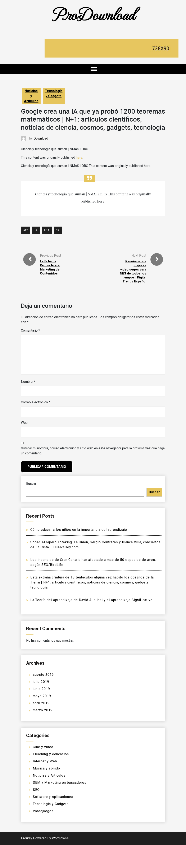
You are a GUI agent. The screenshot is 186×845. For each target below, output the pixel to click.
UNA (46, 230)
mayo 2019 (42, 696)
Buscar (31, 484)
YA (57, 230)
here (79, 157)
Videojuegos (43, 811)
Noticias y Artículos (31, 96)
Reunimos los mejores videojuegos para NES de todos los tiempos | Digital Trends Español (132, 271)
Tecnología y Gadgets (54, 93)
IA (36, 230)
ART (25, 230)
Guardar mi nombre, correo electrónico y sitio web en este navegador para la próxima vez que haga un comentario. (93, 450)
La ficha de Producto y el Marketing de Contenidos (50, 267)
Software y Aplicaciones (53, 797)
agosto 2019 (43, 675)
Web (24, 423)
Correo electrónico (35, 402)
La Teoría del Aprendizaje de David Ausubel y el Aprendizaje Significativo (91, 600)
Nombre (28, 382)
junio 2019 (41, 689)
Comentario (30, 330)
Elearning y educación (51, 754)
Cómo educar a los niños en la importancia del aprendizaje (78, 530)
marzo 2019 (43, 710)
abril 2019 (41, 703)
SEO (36, 790)
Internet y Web (45, 761)
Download (40, 138)
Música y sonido (46, 768)
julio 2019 (41, 682)
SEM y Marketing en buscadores (59, 783)
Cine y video (43, 747)
